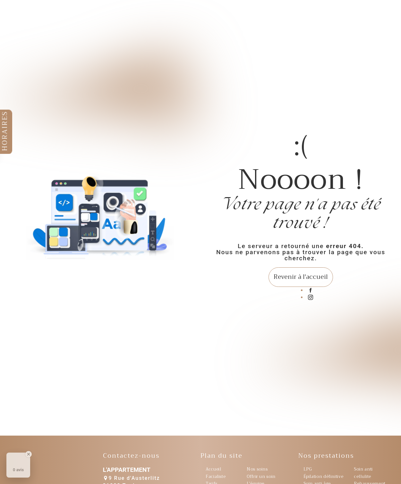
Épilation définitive (323, 476)
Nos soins (257, 469)
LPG (307, 469)
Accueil (213, 469)
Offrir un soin (261, 476)
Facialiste (216, 476)
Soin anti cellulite (363, 473)
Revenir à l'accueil (301, 276)
